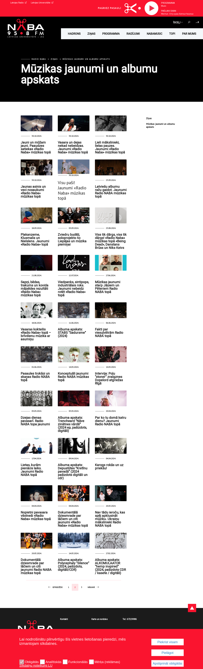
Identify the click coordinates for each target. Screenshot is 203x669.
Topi (172, 33)
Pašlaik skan (168, 11)
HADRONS (74, 33)
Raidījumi (133, 33)
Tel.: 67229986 (130, 619)
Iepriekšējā (55, 587)
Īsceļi (177, 22)
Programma (168, 3)
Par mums (189, 33)
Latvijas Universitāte (42, 2)
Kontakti (64, 619)
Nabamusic (154, 33)
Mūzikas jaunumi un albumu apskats (86, 59)
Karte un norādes (99, 619)
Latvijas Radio (18, 2)
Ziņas (91, 33)
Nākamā (93, 587)
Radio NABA (39, 59)
